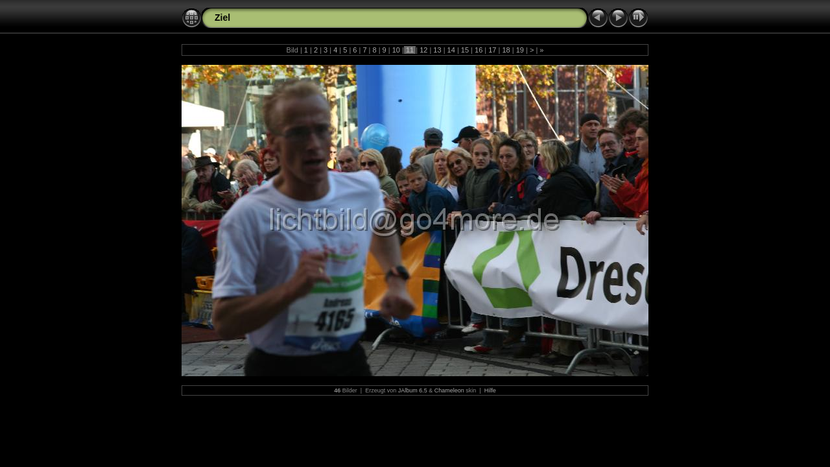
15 (465, 50)
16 (478, 50)
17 (492, 50)
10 (396, 50)
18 (506, 50)
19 (520, 50)
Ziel (222, 17)
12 (423, 50)
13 (437, 50)
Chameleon (449, 390)
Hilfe (490, 390)
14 (451, 50)
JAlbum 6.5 (412, 390)
